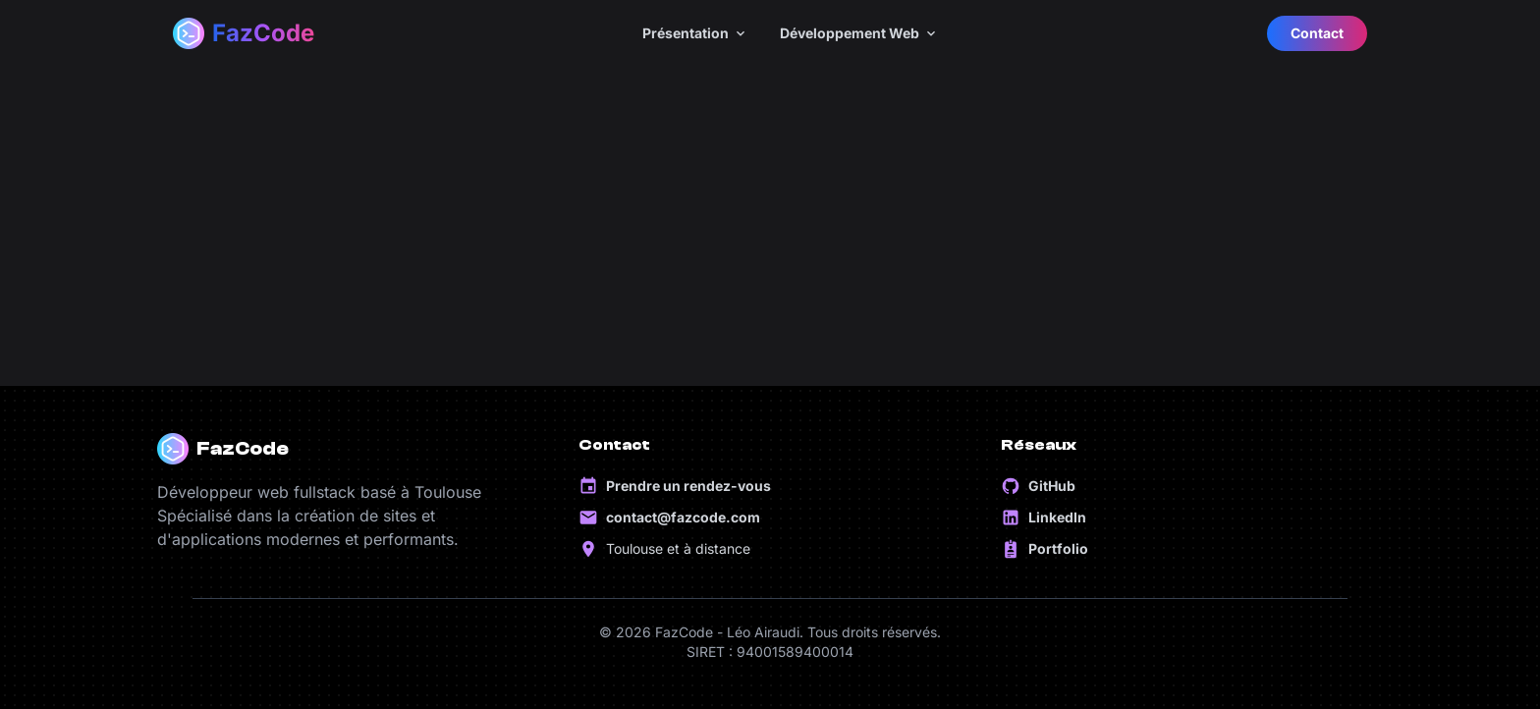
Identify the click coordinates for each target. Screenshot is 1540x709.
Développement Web (859, 33)
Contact (1317, 33)
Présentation (695, 33)
